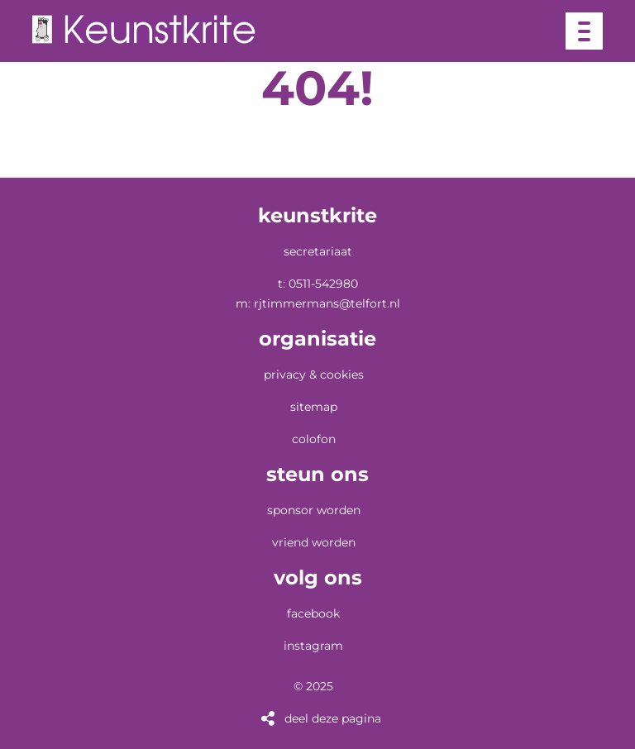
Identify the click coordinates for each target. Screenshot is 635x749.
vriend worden (314, 542)
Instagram (313, 645)
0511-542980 (323, 283)
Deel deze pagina (332, 718)
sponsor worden (313, 510)
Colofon (314, 439)
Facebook (313, 613)
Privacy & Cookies (314, 374)
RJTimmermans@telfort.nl (327, 303)
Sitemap (313, 406)
